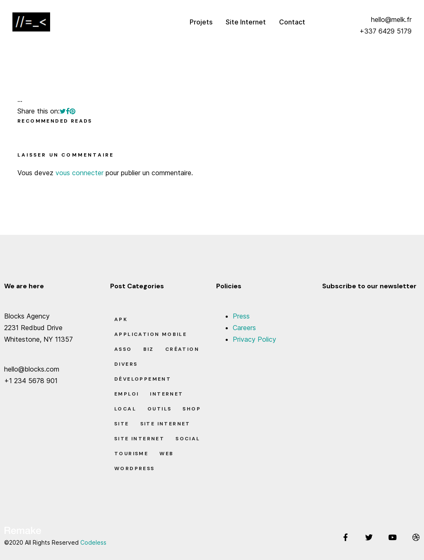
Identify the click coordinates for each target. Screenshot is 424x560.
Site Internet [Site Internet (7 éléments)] (139, 438)
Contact (292, 22)
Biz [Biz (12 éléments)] (148, 349)
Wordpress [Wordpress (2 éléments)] (134, 468)
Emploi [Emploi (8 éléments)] (126, 394)
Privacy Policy (254, 339)
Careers (244, 327)
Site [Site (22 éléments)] (121, 423)
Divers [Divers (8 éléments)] (125, 364)
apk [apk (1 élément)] (121, 319)
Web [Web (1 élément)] (166, 453)
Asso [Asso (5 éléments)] (123, 349)
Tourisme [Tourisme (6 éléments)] (131, 453)
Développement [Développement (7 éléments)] (142, 379)
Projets (201, 22)
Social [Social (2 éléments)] (188, 438)
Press (241, 316)
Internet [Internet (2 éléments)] (166, 394)
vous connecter (79, 173)
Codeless (93, 542)
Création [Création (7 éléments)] (182, 349)
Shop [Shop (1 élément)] (192, 409)
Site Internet (246, 22)
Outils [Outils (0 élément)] (159, 409)
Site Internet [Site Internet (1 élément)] (165, 423)
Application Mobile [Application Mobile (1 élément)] (150, 334)
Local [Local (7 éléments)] (125, 409)
